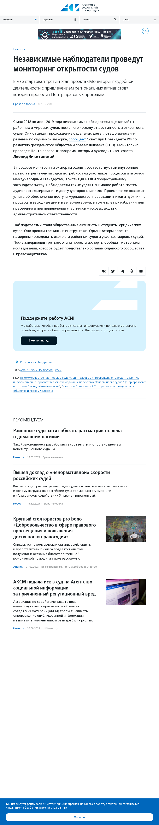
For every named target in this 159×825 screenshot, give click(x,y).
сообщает (77, 139)
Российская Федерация (36, 362)
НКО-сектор (50, 628)
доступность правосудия (36, 369)
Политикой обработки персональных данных (37, 807)
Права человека (24, 104)
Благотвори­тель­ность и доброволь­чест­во (69, 566)
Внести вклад (38, 341)
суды (58, 369)
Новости (19, 49)
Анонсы (18, 566)
